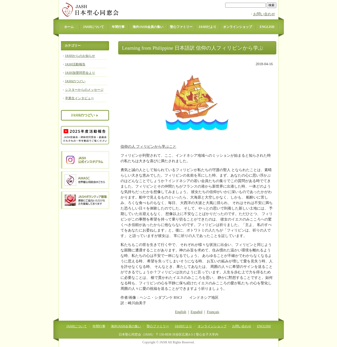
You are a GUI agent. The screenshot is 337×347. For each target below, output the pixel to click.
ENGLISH (267, 27)
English (180, 312)
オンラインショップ (237, 27)
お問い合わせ (264, 14)
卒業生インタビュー (79, 98)
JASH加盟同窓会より (80, 73)
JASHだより (207, 27)
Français (213, 312)
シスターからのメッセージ (84, 89)
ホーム (69, 27)
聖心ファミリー (181, 27)
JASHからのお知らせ (80, 56)
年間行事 (118, 27)
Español (197, 312)
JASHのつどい (75, 81)
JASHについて (93, 27)
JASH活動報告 (75, 64)
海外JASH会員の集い (148, 27)
